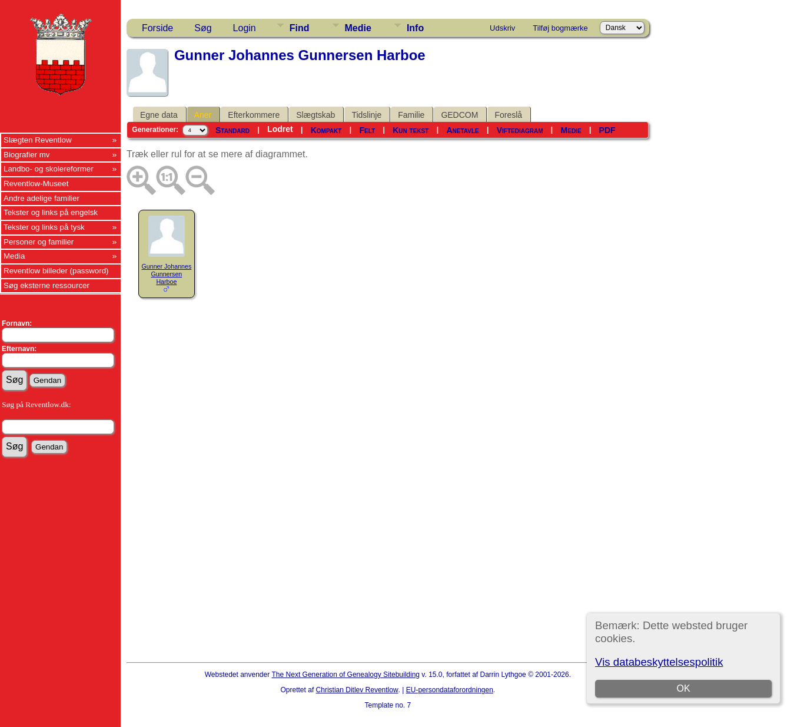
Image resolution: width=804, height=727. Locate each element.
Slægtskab (315, 115)
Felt (367, 130)
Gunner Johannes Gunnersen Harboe (167, 274)
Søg (202, 28)
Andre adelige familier (41, 198)
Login (244, 28)
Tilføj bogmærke (560, 28)
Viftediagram (520, 130)
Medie (358, 28)
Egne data (159, 115)
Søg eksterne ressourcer (46, 285)
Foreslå (508, 115)
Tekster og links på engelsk (51, 212)
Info (415, 28)
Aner (203, 115)
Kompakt (326, 130)
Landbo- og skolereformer (49, 168)
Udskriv (502, 28)
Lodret (280, 129)
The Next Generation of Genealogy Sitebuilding (346, 674)
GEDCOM (459, 115)
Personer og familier (39, 241)
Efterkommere (254, 115)
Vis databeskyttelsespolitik (659, 662)
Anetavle (462, 130)
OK (683, 688)
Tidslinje (366, 115)
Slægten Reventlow (38, 140)
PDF (607, 130)
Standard (232, 130)
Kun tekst (410, 130)
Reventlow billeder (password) (56, 270)
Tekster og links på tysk (44, 227)
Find (300, 28)
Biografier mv (27, 154)
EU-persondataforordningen (449, 690)
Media (14, 256)
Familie (411, 115)
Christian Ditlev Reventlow (357, 690)
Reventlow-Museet (36, 183)
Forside (157, 28)
